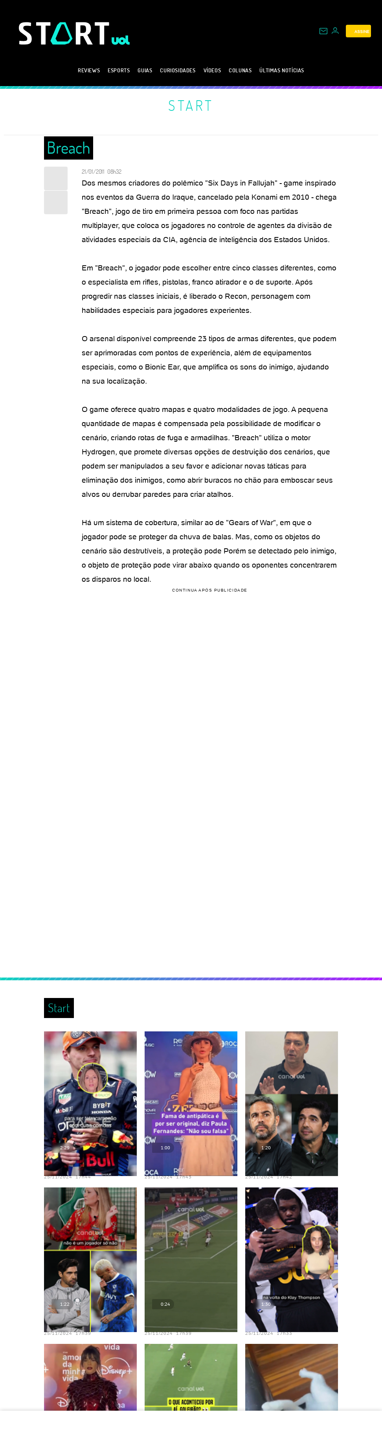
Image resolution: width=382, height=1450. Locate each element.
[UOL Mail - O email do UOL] (323, 31)
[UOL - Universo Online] (121, 40)
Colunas (240, 70)
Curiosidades (177, 70)
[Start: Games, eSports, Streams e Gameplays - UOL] (65, 33)
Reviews (89, 70)
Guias (145, 70)
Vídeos (212, 70)
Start (191, 105)
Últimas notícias (281, 70)
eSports (119, 70)
